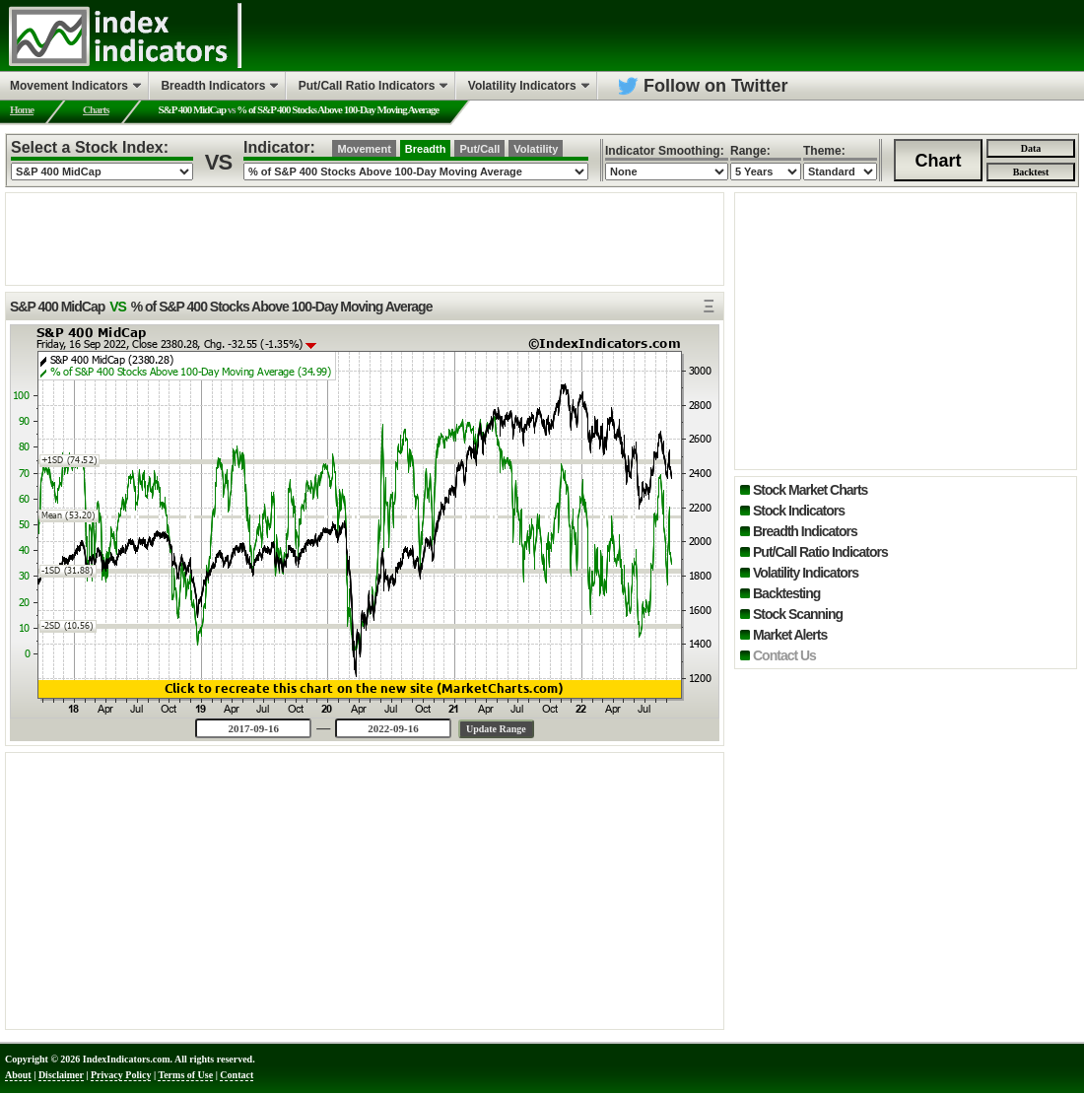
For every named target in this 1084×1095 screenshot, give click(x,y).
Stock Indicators (799, 510)
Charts (95, 109)
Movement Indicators (69, 86)
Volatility (535, 149)
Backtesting (786, 593)
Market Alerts (790, 635)
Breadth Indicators (805, 531)
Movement (363, 149)
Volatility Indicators (805, 573)
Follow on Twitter (716, 86)
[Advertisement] (364, 237)
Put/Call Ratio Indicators (820, 552)
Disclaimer (61, 1074)
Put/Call (479, 149)
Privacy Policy (121, 1074)
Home (22, 109)
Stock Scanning (798, 614)
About (18, 1074)
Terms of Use (185, 1074)
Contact (236, 1074)
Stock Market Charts (810, 490)
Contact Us (784, 655)
